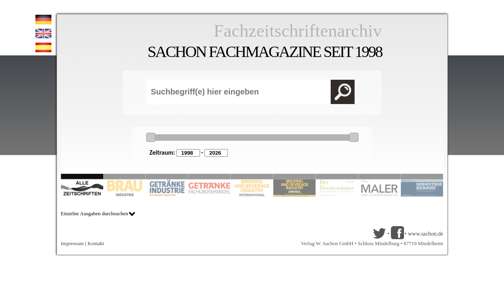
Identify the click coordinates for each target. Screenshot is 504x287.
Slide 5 (252, 176)
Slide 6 (294, 176)
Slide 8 (337, 176)
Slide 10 (422, 176)
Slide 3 (167, 176)
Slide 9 (379, 176)
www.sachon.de (425, 234)
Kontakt (95, 243)
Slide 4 (209, 176)
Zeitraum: (162, 152)
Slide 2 (124, 176)
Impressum (72, 243)
